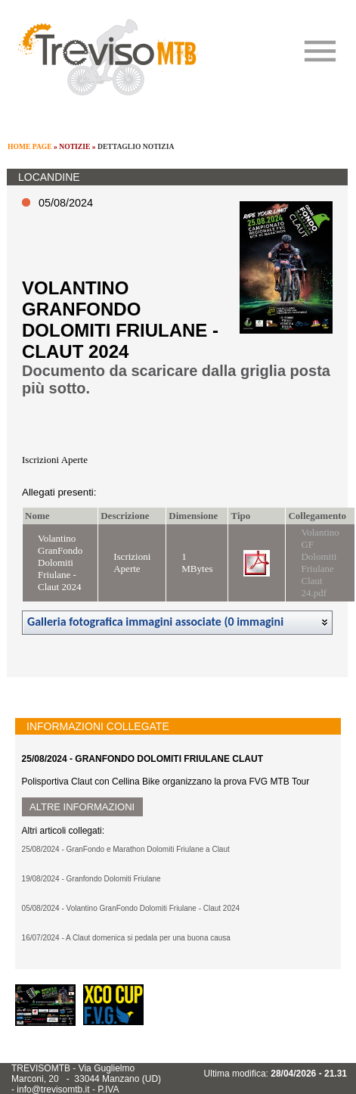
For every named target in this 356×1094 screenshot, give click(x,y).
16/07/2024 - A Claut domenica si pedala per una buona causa (126, 938)
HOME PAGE (30, 146)
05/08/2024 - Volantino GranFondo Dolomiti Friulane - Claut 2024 (131, 908)
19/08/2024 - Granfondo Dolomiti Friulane (91, 879)
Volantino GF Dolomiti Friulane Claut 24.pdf (320, 562)
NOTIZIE (74, 146)
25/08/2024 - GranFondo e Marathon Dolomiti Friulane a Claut (126, 849)
